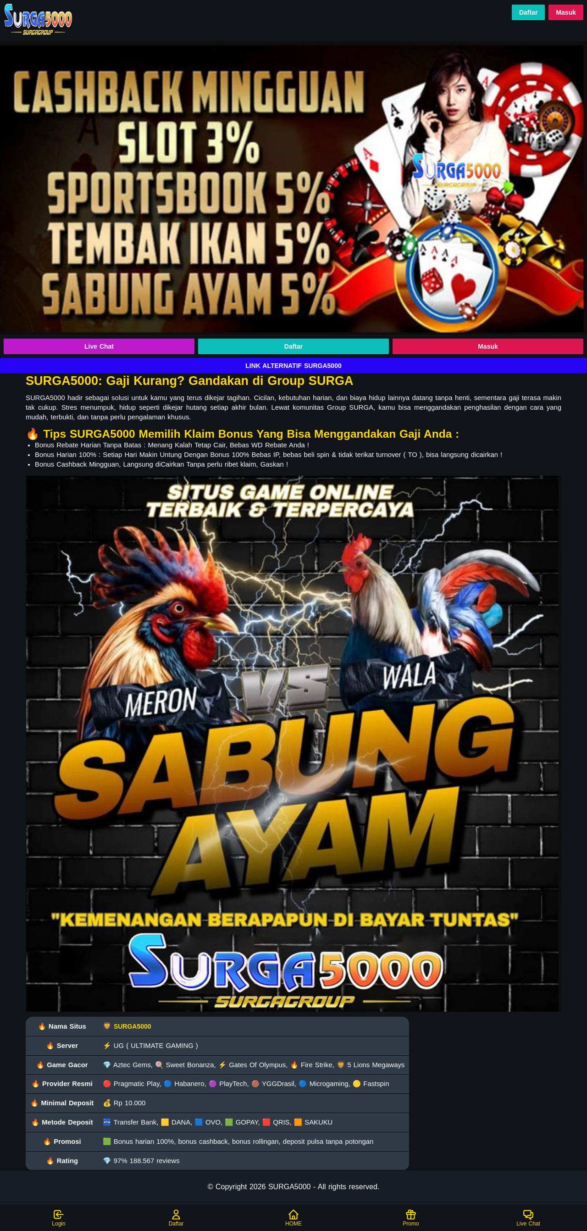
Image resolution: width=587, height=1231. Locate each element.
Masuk (566, 12)
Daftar (528, 12)
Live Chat (99, 346)
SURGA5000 (132, 1026)
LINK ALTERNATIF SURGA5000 (293, 365)
